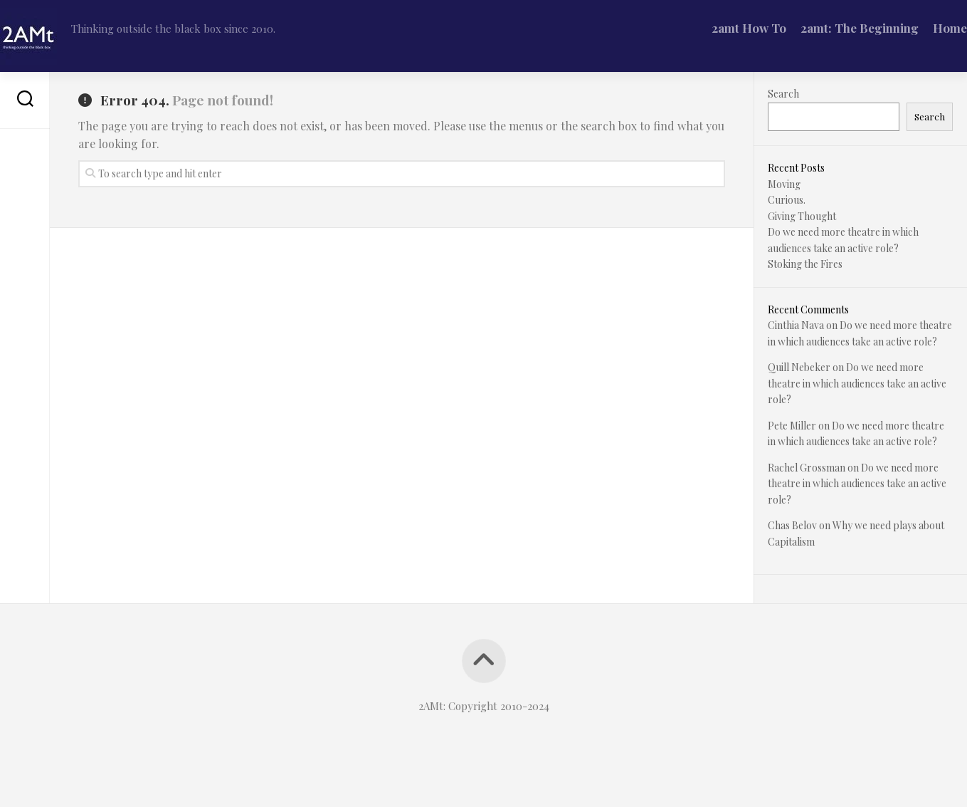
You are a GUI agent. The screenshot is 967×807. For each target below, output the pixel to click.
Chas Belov (792, 525)
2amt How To (720, 28)
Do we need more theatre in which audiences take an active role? (857, 383)
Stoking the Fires (805, 264)
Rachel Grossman (806, 467)
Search (783, 93)
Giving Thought (802, 216)
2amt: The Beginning (831, 28)
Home (921, 28)
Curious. (786, 200)
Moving (784, 184)
